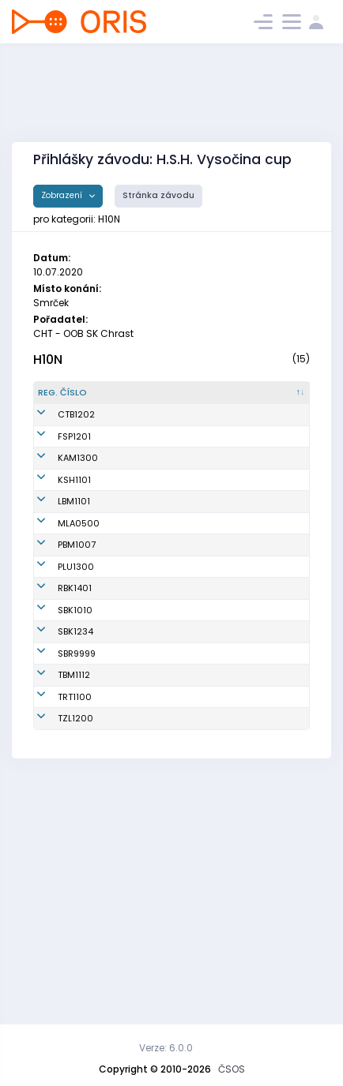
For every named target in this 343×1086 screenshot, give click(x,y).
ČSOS (231, 1069)
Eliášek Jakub (140, 605)
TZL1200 (75, 952)
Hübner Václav (125, 890)
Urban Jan (133, 833)
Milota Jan (133, 653)
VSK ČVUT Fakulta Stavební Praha (200, 482)
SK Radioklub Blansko (208, 764)
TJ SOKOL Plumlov (199, 730)
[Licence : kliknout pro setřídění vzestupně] (277, 399)
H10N (47, 359)
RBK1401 (75, 764)
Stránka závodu (158, 195)
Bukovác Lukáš (128, 695)
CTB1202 (76, 434)
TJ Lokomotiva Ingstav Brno (207, 605)
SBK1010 (75, 798)
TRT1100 (75, 925)
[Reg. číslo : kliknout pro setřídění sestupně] (70, 399)
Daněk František (130, 799)
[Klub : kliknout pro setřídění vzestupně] (209, 399)
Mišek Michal (139, 523)
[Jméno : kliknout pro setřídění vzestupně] (140, 399)
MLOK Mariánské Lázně (203, 653)
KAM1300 (78, 523)
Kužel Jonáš (136, 482)
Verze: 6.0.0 (166, 1047)
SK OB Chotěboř (199, 434)
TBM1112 (74, 890)
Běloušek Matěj (129, 434)
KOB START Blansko (202, 799)
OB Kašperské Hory (202, 557)
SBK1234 (75, 833)
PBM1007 (77, 694)
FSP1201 (74, 482)
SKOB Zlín (200, 952)
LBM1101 (74, 605)
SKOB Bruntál (207, 862)
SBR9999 (77, 862)
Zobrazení (63, 195)
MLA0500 (79, 653)
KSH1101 (74, 558)
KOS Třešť (200, 925)
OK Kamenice (209, 523)
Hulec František (130, 558)
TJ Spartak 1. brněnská (206, 695)
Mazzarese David (135, 925)
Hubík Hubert (138, 729)
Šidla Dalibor (137, 952)
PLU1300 (76, 729)
